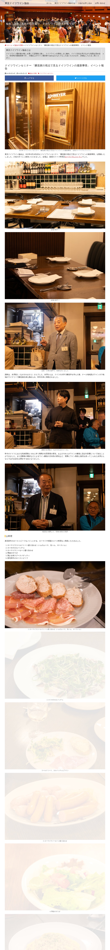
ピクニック (9, 866)
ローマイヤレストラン (73, 157)
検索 (102, 808)
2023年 (7, 903)
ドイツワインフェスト (13, 863)
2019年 (7, 916)
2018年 (7, 919)
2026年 (7, 893)
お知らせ (8, 843)
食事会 (7, 883)
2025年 (7, 896)
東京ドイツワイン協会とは (65, 3)
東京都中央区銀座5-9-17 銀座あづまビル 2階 (27, 738)
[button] (55, 704)
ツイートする (81, 78)
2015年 (7, 929)
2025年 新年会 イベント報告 (15, 776)
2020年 (7, 913)
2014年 (7, 933)
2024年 (7, 899)
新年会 (7, 873)
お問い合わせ (100, 3)
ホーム (49, 3)
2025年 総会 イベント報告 (15, 769)
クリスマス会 (10, 856)
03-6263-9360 (15, 740)
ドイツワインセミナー (46, 73)
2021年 (7, 909)
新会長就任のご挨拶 (12, 827)
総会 (6, 880)
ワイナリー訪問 (11, 869)
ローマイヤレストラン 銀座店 (21, 735)
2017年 (7, 923)
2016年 (7, 926)
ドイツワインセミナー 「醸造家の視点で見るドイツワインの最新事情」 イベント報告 (38, 833)
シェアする (30, 78)
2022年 (7, 906)
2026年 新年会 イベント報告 (15, 820)
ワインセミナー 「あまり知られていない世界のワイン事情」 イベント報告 (33, 823)
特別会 (7, 876)
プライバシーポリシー (64, 937)
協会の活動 (18, 45)
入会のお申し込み (85, 3)
